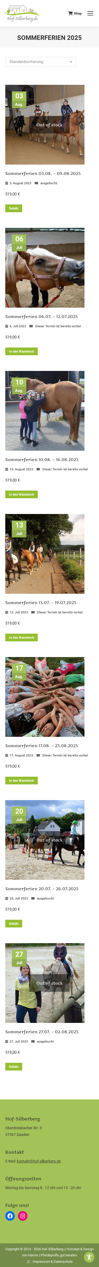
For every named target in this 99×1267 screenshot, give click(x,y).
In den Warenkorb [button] (21, 351)
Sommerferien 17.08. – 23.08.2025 (41, 745)
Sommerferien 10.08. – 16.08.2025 (41, 459)
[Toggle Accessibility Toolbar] (89, 1257)
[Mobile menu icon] (90, 13)
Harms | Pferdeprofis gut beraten (52, 1255)
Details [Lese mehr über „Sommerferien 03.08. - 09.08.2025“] (13, 208)
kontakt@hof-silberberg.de (39, 1161)
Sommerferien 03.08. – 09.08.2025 (43, 173)
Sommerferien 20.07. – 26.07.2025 (41, 888)
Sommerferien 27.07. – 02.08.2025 (41, 1031)
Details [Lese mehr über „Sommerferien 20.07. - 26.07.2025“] (13, 924)
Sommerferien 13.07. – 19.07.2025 (40, 602)
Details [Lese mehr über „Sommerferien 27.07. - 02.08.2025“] (13, 1067)
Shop (75, 13)
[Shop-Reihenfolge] (41, 62)
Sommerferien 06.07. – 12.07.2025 (41, 316)
